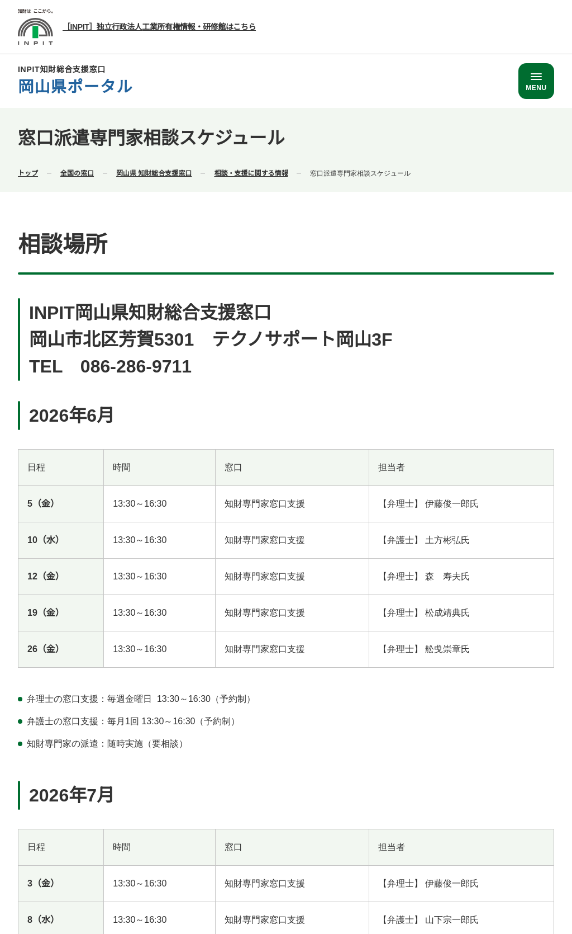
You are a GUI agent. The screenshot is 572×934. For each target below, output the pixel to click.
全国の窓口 (77, 172)
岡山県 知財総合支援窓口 (154, 172)
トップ (28, 172)
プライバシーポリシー (450, 874)
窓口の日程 (280, 172)
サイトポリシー (366, 874)
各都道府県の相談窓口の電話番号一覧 (415, 854)
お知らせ (227, 172)
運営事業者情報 (526, 854)
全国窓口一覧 (307, 854)
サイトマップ (530, 874)
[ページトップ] (510, 361)
